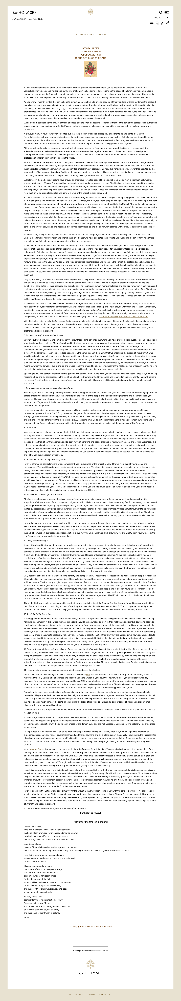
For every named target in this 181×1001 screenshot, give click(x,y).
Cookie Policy (91, 994)
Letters (33, 18)
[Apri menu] (166, 12)
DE (76, 34)
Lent (88, 674)
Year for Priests (37, 749)
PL (100, 34)
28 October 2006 (123, 316)
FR (91, 34)
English (159, 18)
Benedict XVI (20, 18)
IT (96, 34)
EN (81, 34)
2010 (41, 18)
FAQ (70, 994)
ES (86, 34)
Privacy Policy (104, 994)
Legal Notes (78, 994)
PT (105, 34)
